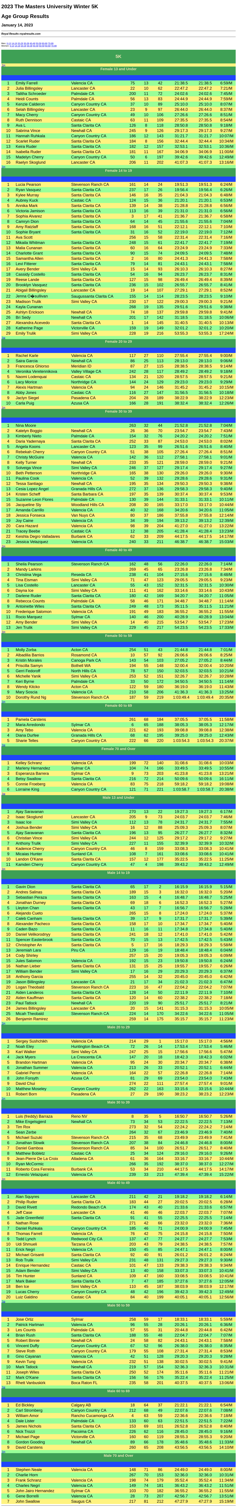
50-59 (38, 43)
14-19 (14, 43)
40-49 (32, 43)
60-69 (44, 43)
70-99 (50, 43)
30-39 (26, 43)
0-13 (9, 43)
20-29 (20, 43)
